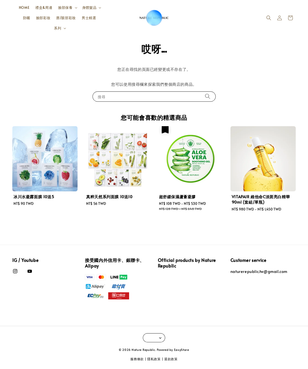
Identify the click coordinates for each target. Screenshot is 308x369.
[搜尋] (207, 96)
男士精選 (89, 17)
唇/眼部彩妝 (66, 17)
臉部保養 (65, 7)
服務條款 (137, 359)
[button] (268, 17)
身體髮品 (89, 7)
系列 (57, 28)
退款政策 (171, 359)
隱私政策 (154, 359)
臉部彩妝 (43, 17)
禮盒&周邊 (43, 7)
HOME (24, 7)
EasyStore (181, 349)
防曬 (26, 17)
